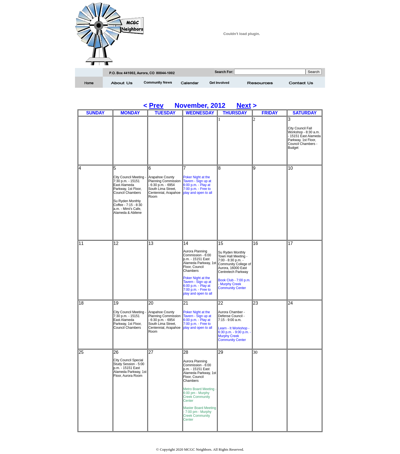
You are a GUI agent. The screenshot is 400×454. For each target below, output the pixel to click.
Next (243, 105)
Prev (156, 105)
